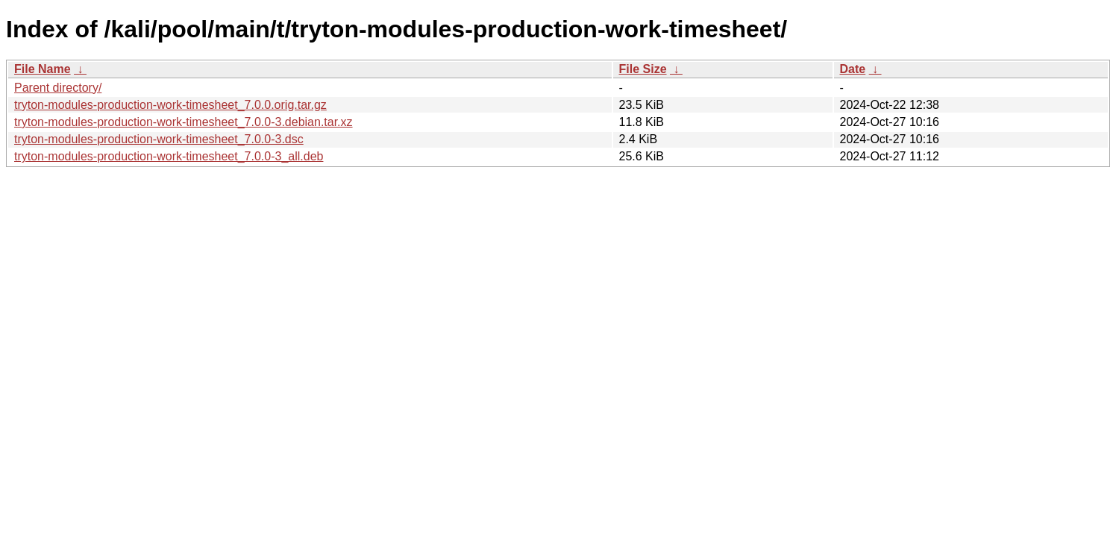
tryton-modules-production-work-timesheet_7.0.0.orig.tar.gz (170, 104)
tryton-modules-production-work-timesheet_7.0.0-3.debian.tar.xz (183, 122)
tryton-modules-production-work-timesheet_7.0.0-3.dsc (159, 139)
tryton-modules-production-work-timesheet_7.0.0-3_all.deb (168, 156)
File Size (643, 69)
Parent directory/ (57, 87)
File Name (42, 69)
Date (853, 69)
